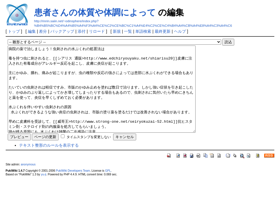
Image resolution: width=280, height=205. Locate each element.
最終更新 (163, 31)
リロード (97, 31)
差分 (43, 31)
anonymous (28, 181)
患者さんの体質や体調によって (95, 12)
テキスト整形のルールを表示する (49, 162)
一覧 (128, 31)
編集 (32, 31)
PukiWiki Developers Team (73, 187)
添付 (82, 31)
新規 (117, 31)
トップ (14, 31)
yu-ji (43, 191)
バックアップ (62, 31)
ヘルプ (180, 31)
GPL (108, 187)
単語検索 (143, 31)
